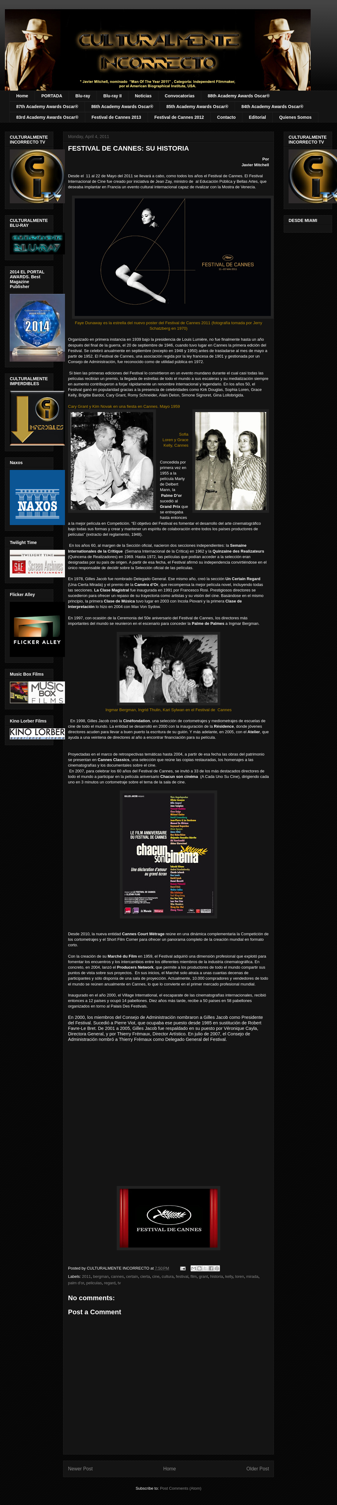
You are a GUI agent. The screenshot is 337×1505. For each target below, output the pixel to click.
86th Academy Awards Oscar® (122, 106)
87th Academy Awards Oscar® (47, 106)
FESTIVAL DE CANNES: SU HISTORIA (128, 148)
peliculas (94, 1283)
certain (132, 1276)
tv (119, 1283)
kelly (229, 1276)
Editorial (257, 117)
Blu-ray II (112, 95)
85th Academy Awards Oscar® (197, 106)
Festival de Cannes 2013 (116, 117)
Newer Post (80, 1468)
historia (216, 1276)
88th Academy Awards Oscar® (239, 95)
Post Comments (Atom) (180, 1488)
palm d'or (76, 1283)
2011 (86, 1276)
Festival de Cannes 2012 (179, 117)
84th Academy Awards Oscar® (272, 106)
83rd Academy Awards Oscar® (47, 117)
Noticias (143, 95)
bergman (101, 1276)
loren (239, 1276)
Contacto (226, 117)
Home (22, 95)
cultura (168, 1276)
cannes (117, 1276)
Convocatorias (180, 95)
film (194, 1276)
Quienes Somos (295, 117)
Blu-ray (82, 95)
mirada (252, 1276)
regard (109, 1283)
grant (203, 1276)
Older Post (257, 1468)
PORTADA (51, 95)
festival (182, 1276)
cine (156, 1276)
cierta (145, 1276)
